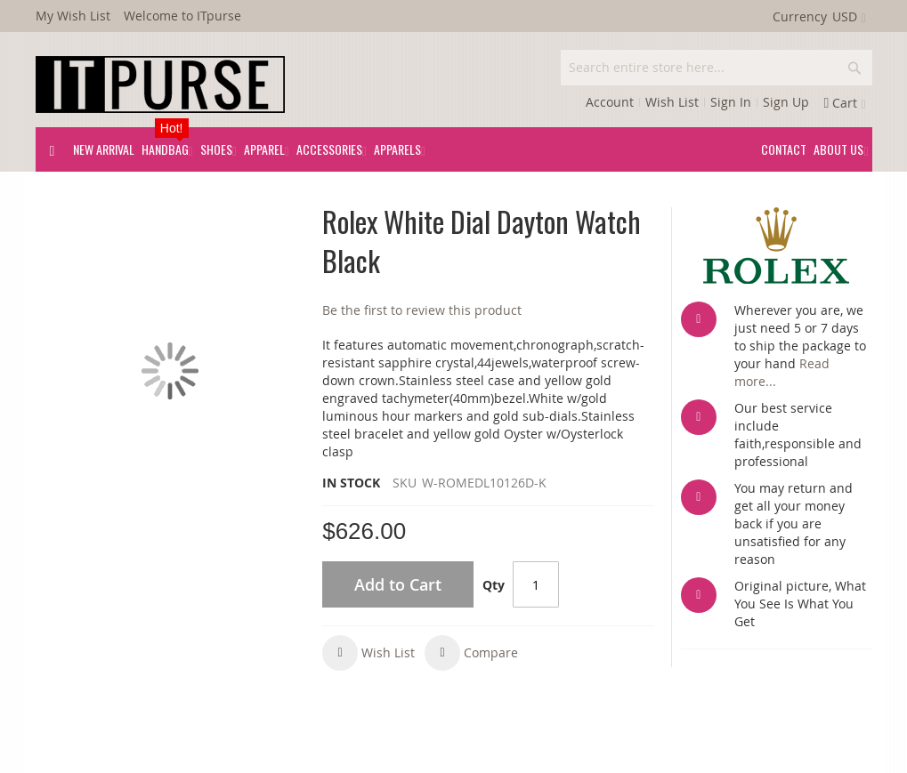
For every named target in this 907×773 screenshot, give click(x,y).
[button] (368, 653)
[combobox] (716, 67)
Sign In (730, 101)
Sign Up (786, 101)
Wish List (672, 101)
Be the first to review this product (422, 310)
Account (610, 101)
